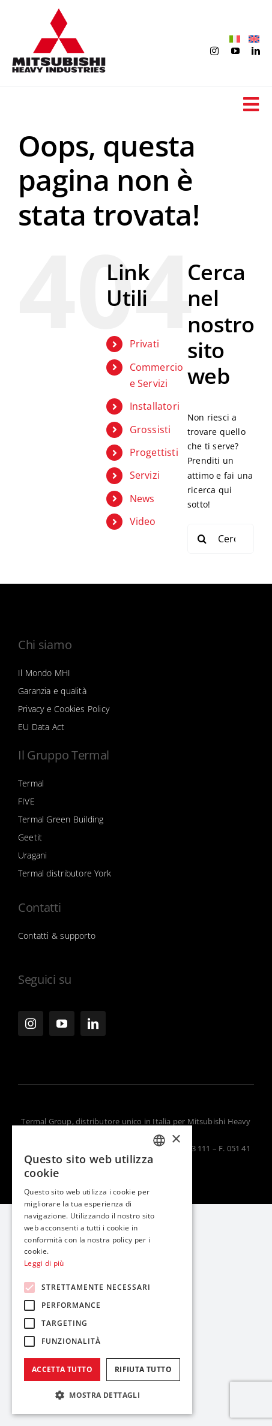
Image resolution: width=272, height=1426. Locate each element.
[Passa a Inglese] (251, 39)
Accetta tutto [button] (62, 1369)
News (142, 498)
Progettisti (154, 452)
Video (143, 521)
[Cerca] (202, 539)
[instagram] (214, 51)
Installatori (155, 406)
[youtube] (235, 51)
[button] (102, 1395)
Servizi (145, 475)
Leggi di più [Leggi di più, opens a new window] (44, 1263)
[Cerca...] (220, 539)
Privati (144, 343)
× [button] (175, 1139)
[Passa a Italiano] (231, 39)
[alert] (102, 1269)
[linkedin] (256, 51)
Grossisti (150, 429)
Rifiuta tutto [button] (143, 1369)
